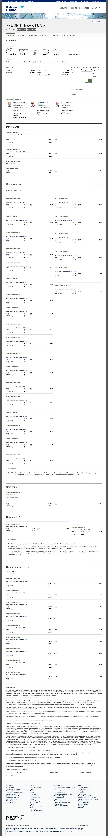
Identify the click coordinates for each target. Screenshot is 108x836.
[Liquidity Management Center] (66, 802)
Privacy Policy (27, 831)
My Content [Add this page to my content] (98, 21)
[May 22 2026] (15, 190)
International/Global (35, 797)
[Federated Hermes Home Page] (15, 8)
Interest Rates (34, 796)
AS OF (8, 190)
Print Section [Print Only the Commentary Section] (97, 487)
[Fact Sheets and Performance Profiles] (66, 788)
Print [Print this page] (92, 21)
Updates (19, 829)
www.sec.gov (76, 553)
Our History (81, 792)
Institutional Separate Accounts (14, 792)
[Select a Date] (20, 191)
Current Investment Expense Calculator (45, 828)
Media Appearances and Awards (86, 791)
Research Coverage (83, 804)
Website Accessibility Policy (57, 831)
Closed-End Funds (11, 794)
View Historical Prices (24, 135)
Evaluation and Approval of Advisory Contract (19, 828)
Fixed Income (33, 791)
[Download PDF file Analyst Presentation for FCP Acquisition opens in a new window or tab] (90, 799)
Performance (21, 35)
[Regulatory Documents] (66, 793)
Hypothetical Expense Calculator (67, 828)
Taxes (31, 807)
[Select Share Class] (8, 29)
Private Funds (11, 799)
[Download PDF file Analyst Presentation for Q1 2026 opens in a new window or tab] (90, 798)
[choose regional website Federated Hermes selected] (62, 1)
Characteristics (32, 35)
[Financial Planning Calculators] (66, 796)
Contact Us (69, 831)
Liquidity (32, 799)
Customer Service (12, 1)
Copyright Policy (44, 831)
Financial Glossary (59, 473)
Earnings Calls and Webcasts (86, 796)
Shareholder (11, 830)
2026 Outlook (33, 809)
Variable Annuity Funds (12, 797)
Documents (54, 35)
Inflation (32, 792)
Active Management (35, 787)
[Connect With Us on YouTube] (82, 828)
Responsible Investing (36, 806)
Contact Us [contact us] (23, 1)
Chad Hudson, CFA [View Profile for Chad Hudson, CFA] (66, 102)
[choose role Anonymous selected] (74, 1)
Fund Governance (17, 831)
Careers (30, 1)
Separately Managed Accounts (14, 791)
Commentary (44, 35)
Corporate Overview (83, 787)
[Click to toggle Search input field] (100, 8)
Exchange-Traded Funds (13, 789)
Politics (32, 804)
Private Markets (10, 801)
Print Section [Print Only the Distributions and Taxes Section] (97, 567)
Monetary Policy (34, 802)
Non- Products (11, 802)
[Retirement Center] (66, 798)
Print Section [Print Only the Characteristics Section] (97, 184)
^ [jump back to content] (7, 690)
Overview (11, 35)
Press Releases (82, 789)
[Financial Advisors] (66, 804)
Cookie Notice (35, 831)
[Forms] (66, 789)
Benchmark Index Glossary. (74, 473)
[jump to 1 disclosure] (19, 517)
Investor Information (83, 802)
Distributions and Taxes (68, 35)
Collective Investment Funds (14, 796)
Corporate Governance (84, 801)
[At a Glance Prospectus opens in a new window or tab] (76, 54)
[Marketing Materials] (66, 791)
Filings (81, 806)
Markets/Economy (35, 801)
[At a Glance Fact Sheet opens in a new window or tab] (68, 54)
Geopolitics (33, 794)
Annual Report (82, 794)
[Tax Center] (66, 799)
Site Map (8, 831)
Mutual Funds (10, 787)
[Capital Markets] (66, 801)
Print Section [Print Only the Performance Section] (97, 126)
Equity (31, 789)
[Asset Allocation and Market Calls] (66, 794)
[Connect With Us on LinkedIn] (79, 828)
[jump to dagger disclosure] (48, 51)
